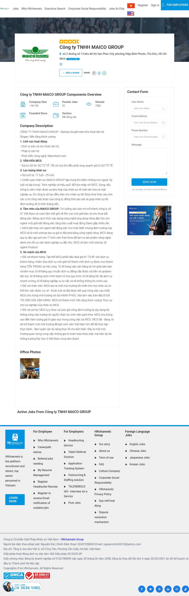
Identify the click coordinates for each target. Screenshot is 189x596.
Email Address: (139, 116)
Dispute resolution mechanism (101, 517)
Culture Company (109, 471)
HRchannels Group (102, 433)
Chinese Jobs (138, 451)
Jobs (16, 8)
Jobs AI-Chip (116, 8)
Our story (104, 444)
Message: (137, 144)
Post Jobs (74, 502)
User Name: (138, 102)
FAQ (101, 464)
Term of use (106, 457)
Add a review (70, 72)
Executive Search (55, 8)
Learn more (13, 499)
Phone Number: (140, 130)
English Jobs (137, 444)
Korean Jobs (137, 464)
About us (104, 451)
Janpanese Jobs (140, 457)
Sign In (155, 5)
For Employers (74, 431)
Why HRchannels (31, 8)
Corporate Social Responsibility (87, 8)
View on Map (73, 59)
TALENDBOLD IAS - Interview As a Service (75, 491)
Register (143, 5)
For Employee (42, 431)
